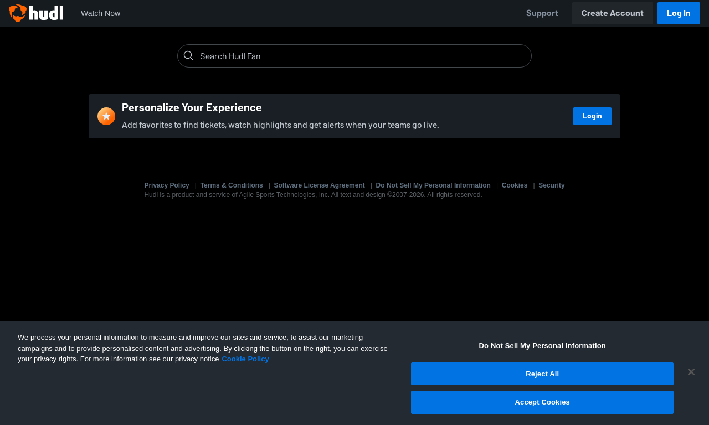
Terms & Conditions (232, 185)
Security (551, 185)
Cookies (515, 185)
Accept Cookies (542, 402)
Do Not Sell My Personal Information (433, 185)
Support (542, 13)
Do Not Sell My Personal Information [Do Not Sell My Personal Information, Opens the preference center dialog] (542, 345)
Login (592, 116)
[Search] (363, 56)
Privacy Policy (166, 185)
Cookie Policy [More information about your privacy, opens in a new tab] (245, 359)
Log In (679, 13)
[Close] (691, 372)
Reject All (542, 374)
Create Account (613, 13)
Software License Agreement (319, 185)
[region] (354, 373)
